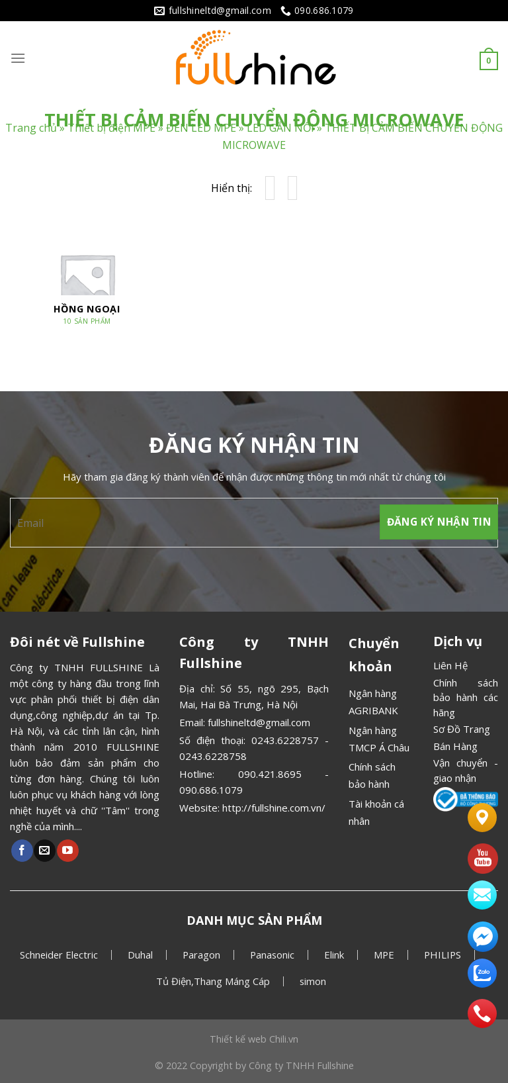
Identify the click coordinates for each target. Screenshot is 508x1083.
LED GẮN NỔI (280, 128)
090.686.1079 (211, 789)
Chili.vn (283, 1039)
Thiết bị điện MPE (111, 128)
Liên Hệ (450, 665)
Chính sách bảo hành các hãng (465, 697)
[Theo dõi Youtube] (68, 850)
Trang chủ (31, 128)
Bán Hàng (455, 746)
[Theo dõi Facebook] (22, 850)
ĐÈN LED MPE (201, 128)
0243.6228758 (213, 756)
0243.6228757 (285, 740)
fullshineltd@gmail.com (259, 722)
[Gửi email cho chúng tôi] (45, 850)
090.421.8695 (270, 773)
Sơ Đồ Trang (461, 728)
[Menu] (18, 58)
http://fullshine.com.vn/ (273, 807)
